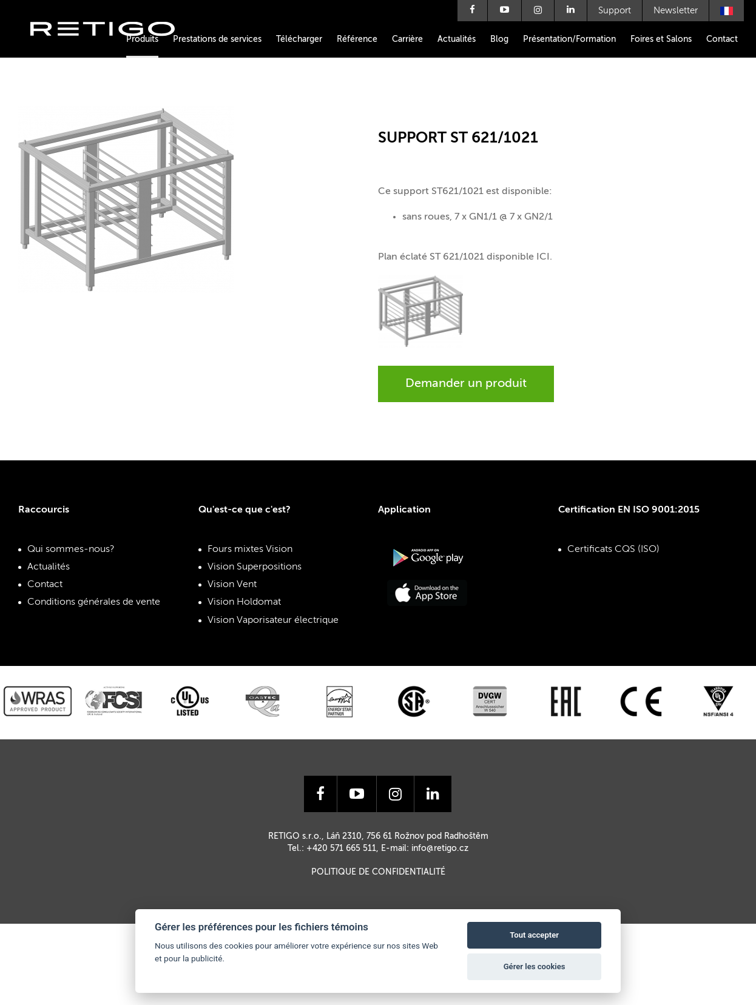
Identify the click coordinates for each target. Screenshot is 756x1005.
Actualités (456, 39)
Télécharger (299, 39)
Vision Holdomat (244, 602)
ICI (543, 257)
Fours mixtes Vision (250, 549)
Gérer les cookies (534, 966)
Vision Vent (232, 585)
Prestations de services (217, 39)
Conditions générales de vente (93, 602)
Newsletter (675, 10)
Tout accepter (534, 934)
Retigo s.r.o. (112, 47)
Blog (499, 39)
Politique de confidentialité (378, 872)
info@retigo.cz (439, 848)
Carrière (407, 39)
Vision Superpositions (255, 567)
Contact (722, 39)
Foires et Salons (661, 39)
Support (614, 10)
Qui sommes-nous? (71, 549)
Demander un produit (466, 384)
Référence (357, 39)
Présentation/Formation (569, 39)
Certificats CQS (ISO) (613, 549)
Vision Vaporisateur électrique (273, 620)
